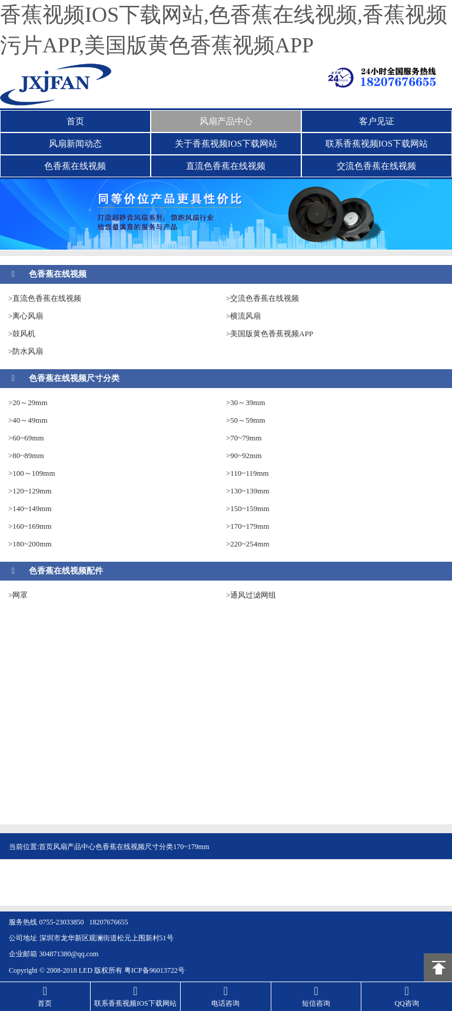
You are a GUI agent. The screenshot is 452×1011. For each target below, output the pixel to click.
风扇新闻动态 (75, 143)
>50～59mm (245, 420)
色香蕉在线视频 (75, 166)
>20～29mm (28, 402)
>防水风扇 (25, 351)
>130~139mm (248, 490)
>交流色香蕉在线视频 (262, 298)
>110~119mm (247, 473)
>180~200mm (30, 543)
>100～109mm (31, 473)
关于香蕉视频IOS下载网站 (226, 143)
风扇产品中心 (226, 121)
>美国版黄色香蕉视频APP (269, 333)
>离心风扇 (25, 315)
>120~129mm (30, 490)
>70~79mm (244, 437)
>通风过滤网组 (251, 595)
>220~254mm (248, 543)
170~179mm (191, 847)
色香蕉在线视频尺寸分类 (74, 378)
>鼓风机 (21, 333)
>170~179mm (248, 526)
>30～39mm (245, 402)
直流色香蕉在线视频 (225, 166)
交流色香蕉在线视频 (376, 166)
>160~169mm (30, 526)
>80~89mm (26, 455)
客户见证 (376, 121)
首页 (75, 121)
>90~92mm (244, 455)
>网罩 (18, 595)
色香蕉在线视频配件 (66, 570)
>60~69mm (26, 437)
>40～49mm (28, 420)
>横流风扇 (243, 315)
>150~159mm (248, 508)
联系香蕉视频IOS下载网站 (376, 143)
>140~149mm (30, 508)
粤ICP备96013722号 (154, 970)
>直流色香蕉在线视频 (44, 298)
